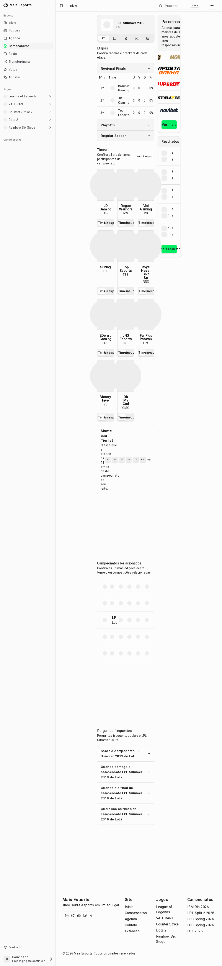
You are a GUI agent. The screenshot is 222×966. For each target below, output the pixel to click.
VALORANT (165, 918)
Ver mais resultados (169, 249)
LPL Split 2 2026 (200, 913)
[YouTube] (79, 915)
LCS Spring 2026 (200, 925)
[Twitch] (85, 915)
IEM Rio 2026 (198, 907)
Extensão (132, 931)
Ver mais (169, 125)
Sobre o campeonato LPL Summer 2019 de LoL (126, 753)
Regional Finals (126, 69)
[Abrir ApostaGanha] (169, 70)
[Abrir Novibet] (169, 110)
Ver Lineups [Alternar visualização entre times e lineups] (144, 156)
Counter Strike (167, 924)
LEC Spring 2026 (200, 919)
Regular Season (126, 136)
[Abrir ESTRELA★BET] (169, 96)
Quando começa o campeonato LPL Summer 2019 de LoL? (126, 772)
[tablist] (125, 38)
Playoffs (126, 125)
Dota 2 (161, 930)
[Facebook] (91, 915)
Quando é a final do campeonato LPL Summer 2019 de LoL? (126, 793)
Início (129, 907)
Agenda (131, 919)
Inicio (73, 5)
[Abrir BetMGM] (169, 57)
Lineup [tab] (109, 223)
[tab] (103, 38)
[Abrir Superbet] (169, 83)
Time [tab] (102, 223)
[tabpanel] (105, 194)
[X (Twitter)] (73, 915)
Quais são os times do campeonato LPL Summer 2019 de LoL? (126, 814)
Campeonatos (136, 913)
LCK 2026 (195, 931)
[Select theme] (212, 6)
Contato (131, 925)
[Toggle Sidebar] (53, 483)
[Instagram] (66, 915)
